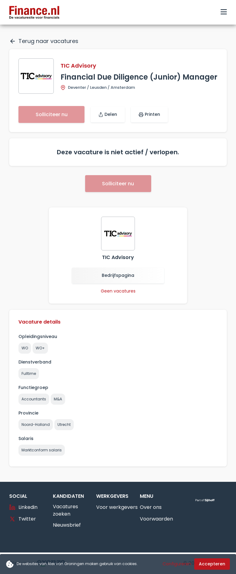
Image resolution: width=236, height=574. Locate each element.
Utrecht (64, 424)
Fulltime (29, 373)
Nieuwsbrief (67, 525)
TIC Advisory (78, 65)
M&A (58, 399)
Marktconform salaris (42, 450)
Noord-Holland (36, 424)
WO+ (40, 348)
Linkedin (23, 507)
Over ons (151, 507)
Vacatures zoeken (65, 510)
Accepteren (212, 564)
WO (25, 348)
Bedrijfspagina (118, 275)
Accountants (34, 399)
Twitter (22, 518)
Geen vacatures (118, 291)
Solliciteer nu (52, 114)
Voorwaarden (156, 518)
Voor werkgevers (117, 507)
